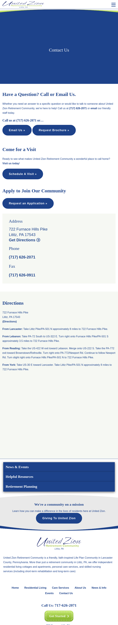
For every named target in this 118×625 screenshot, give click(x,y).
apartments (44, 566)
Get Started (57, 616)
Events (49, 593)
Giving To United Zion (59, 518)
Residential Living (35, 587)
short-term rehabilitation (39, 571)
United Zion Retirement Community (23, 557)
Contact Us (66, 593)
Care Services (60, 587)
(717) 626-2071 (78, 108)
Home (15, 587)
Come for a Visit (19, 149)
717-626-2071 (66, 605)
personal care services (65, 566)
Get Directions (25, 240)
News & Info (99, 587)
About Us (80, 587)
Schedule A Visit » (23, 174)
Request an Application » (28, 203)
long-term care (66, 571)
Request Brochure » (54, 130)
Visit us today (10, 163)
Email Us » (17, 130)
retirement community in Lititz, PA (68, 562)
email (94, 108)
